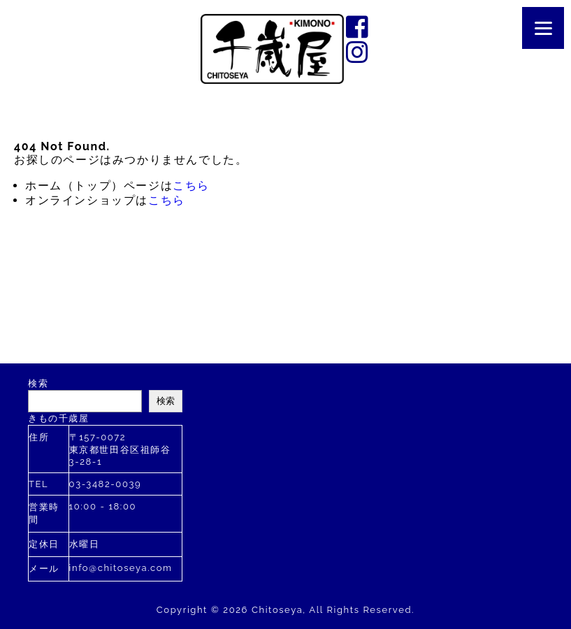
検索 (38, 383)
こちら (191, 185)
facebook (358, 26)
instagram (358, 51)
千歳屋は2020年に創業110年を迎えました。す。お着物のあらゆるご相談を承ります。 (272, 49)
